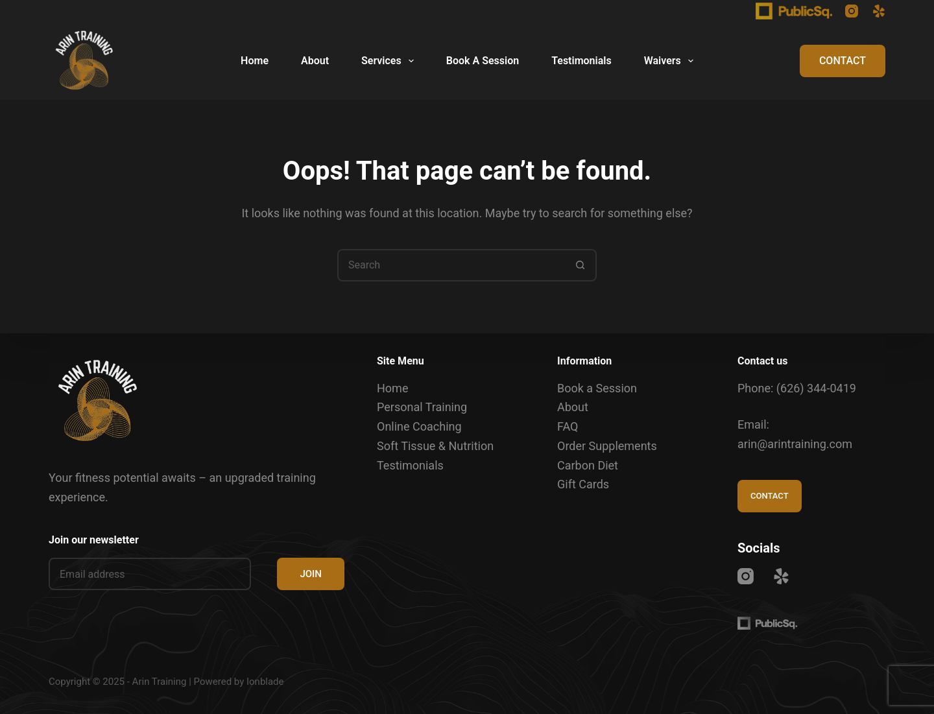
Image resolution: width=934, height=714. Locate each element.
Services (390, 61)
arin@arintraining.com (794, 444)
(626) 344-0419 (816, 388)
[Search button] (580, 265)
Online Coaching (419, 426)
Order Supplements (607, 446)
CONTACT (842, 60)
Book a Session (597, 388)
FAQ (567, 426)
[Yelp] (878, 11)
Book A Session (482, 60)
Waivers (671, 61)
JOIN (311, 574)
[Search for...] (450, 265)
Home (255, 60)
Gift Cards (583, 484)
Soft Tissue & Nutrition (435, 446)
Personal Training (422, 407)
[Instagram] (851, 11)
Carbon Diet (587, 465)
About (315, 60)
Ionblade (265, 681)
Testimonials (581, 60)
